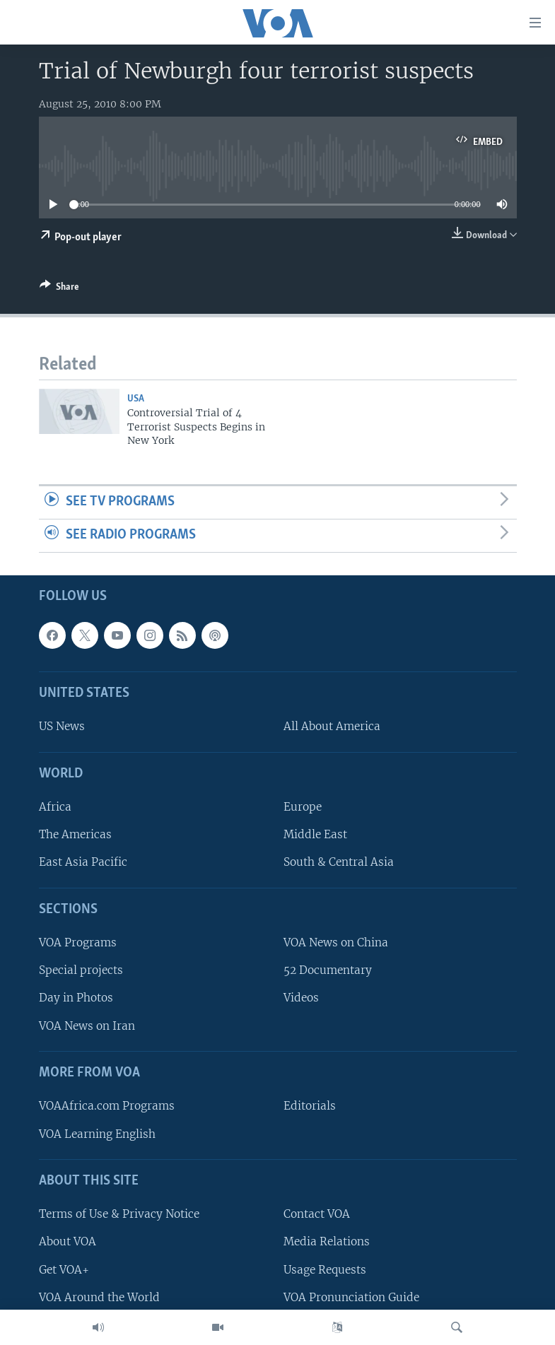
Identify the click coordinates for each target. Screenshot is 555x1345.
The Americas (75, 834)
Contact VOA (317, 1214)
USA (135, 399)
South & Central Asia (339, 862)
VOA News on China (336, 942)
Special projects (81, 970)
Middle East (315, 834)
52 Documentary (328, 970)
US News (62, 726)
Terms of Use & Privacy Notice (119, 1214)
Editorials (310, 1105)
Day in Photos (76, 997)
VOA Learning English (97, 1133)
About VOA (67, 1241)
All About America (332, 726)
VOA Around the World (99, 1296)
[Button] (59, 289)
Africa (55, 807)
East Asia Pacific (83, 862)
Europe (303, 807)
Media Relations (327, 1241)
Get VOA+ (64, 1269)
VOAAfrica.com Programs (107, 1105)
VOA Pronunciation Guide (351, 1296)
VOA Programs (78, 942)
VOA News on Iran (87, 1025)
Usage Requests (325, 1269)
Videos (301, 997)
